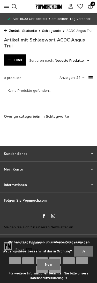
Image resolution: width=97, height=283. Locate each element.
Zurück (12, 31)
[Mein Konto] (70, 6)
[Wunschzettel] (80, 6)
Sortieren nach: (41, 60)
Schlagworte (53, 31)
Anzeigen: (67, 77)
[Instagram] (53, 216)
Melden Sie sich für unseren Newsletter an (38, 227)
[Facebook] (44, 216)
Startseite (31, 31)
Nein (48, 264)
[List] (90, 77)
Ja (83, 251)
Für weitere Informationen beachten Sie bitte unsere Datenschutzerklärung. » (48, 275)
